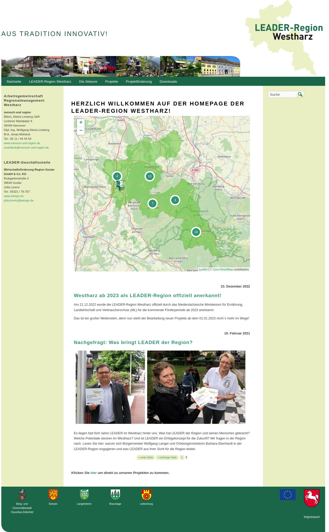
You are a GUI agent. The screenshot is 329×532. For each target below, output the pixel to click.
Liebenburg (146, 503)
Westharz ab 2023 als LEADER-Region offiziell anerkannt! (147, 295)
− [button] (81, 131)
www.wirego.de (14, 196)
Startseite (13, 81)
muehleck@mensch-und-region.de (26, 147)
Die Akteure (86, 83)
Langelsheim (84, 503)
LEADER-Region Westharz (48, 83)
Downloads (167, 83)
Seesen (53, 503)
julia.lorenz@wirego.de (19, 200)
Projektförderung (137, 83)
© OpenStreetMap (222, 269)
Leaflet (203, 269)
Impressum (312, 517)
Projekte (111, 81)
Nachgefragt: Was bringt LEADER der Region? (133, 342)
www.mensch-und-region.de (22, 143)
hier (93, 473)
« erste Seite (145, 457)
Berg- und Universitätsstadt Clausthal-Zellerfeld (22, 508)
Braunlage (115, 503)
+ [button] (81, 123)
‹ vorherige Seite (167, 457)
